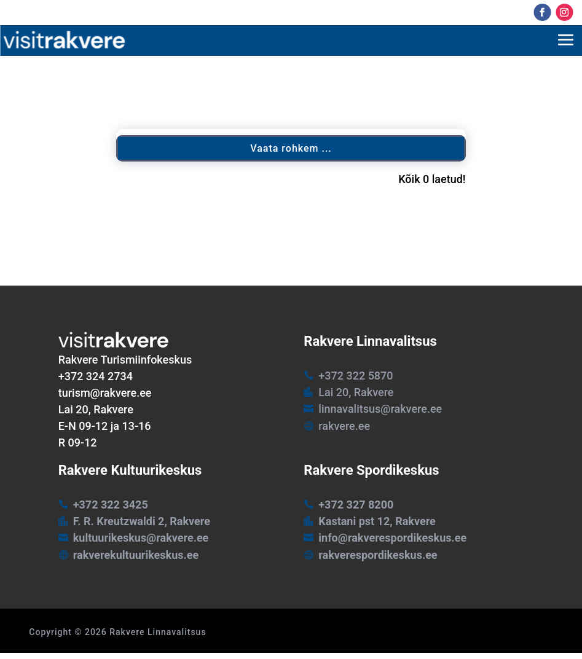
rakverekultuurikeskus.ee (136, 554)
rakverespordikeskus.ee (377, 554)
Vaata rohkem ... (291, 148)
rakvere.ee (344, 425)
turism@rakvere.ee (105, 392)
